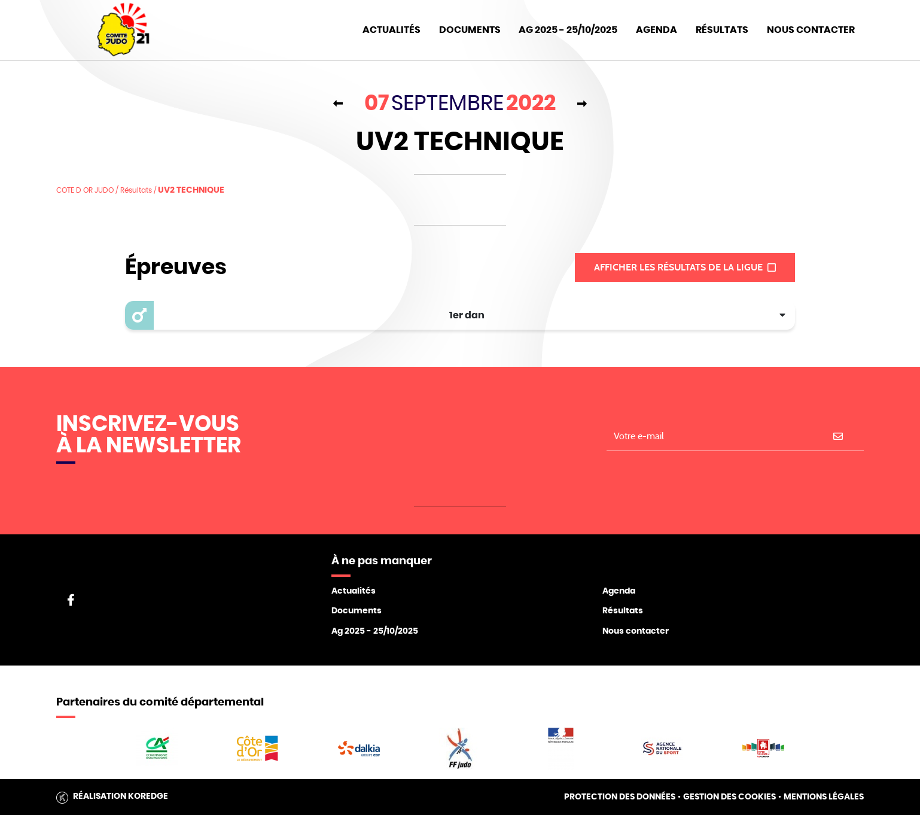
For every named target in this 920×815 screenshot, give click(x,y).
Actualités (391, 30)
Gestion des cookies (729, 797)
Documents (470, 30)
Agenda (656, 30)
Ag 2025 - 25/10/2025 (374, 631)
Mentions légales (824, 797)
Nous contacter (635, 631)
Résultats (722, 30)
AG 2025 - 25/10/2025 (568, 30)
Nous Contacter (811, 30)
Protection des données (619, 797)
